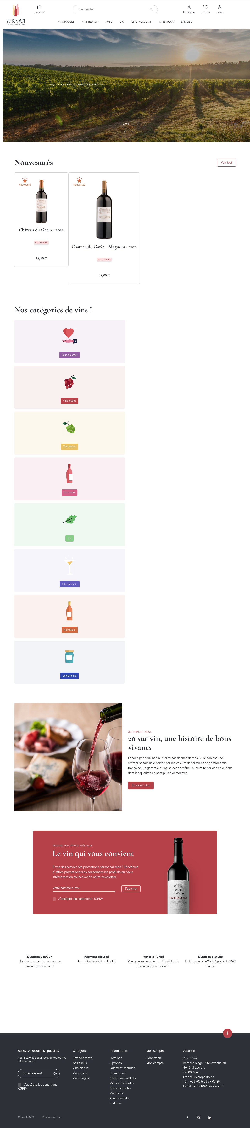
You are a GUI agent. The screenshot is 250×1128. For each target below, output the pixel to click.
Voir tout (226, 162)
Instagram (198, 1117)
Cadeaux (39, 12)
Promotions (117, 1073)
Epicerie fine (69, 676)
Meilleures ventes (121, 1083)
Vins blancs (69, 446)
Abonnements (119, 1098)
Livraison (115, 1058)
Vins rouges (69, 401)
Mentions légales (51, 1117)
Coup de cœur (69, 355)
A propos (115, 1063)
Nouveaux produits (122, 1078)
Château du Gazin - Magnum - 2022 (104, 247)
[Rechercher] (115, 9)
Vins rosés (69, 492)
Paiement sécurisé (122, 1068)
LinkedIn (209, 1117)
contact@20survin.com (208, 1086)
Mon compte (155, 1063)
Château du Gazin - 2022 (41, 230)
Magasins (116, 1093)
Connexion (153, 1058)
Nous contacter (120, 1088)
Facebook (187, 1117)
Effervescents (69, 584)
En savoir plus (141, 785)
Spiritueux (69, 630)
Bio (69, 538)
